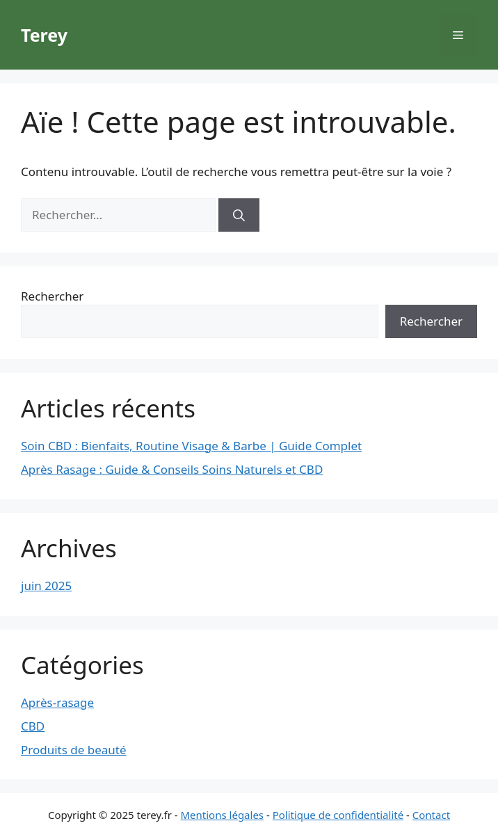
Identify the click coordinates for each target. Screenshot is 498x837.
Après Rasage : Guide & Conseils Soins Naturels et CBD (172, 469)
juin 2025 (46, 585)
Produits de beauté (74, 750)
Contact (431, 815)
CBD (33, 726)
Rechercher (52, 296)
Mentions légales (222, 815)
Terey (44, 35)
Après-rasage (57, 702)
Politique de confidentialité (338, 815)
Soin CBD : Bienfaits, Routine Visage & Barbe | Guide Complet (191, 446)
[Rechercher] (238, 215)
